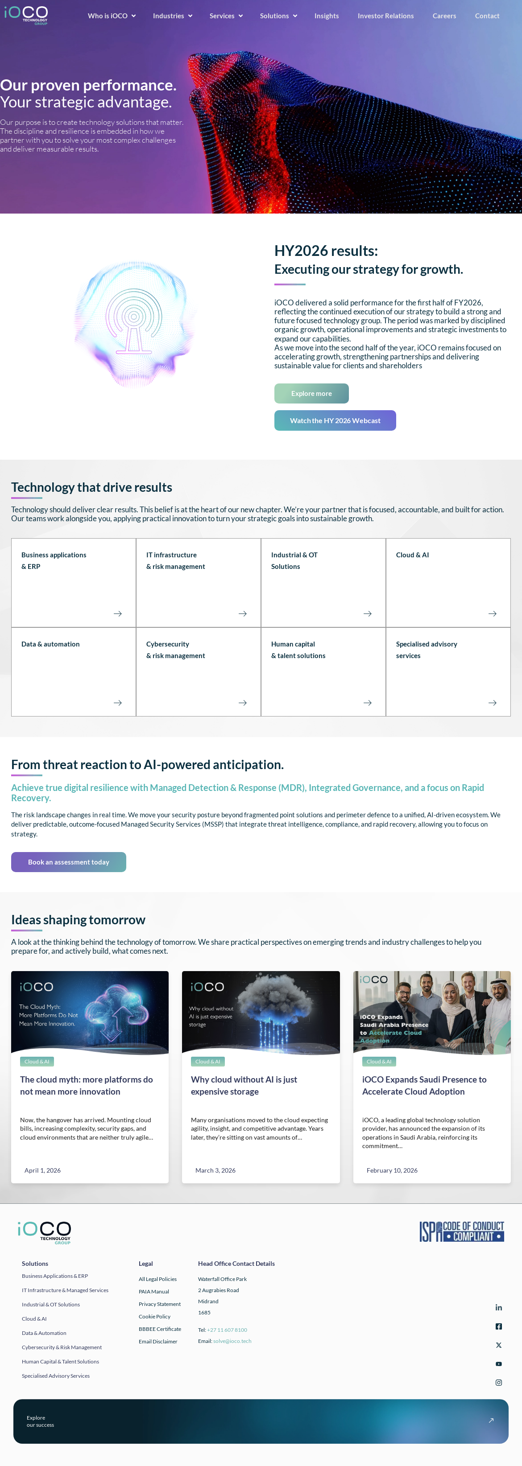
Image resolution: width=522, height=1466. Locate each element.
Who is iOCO (112, 16)
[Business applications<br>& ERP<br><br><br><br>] (117, 613)
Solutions (279, 16)
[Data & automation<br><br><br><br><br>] (117, 702)
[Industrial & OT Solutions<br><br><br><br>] (367, 613)
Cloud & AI (412, 555)
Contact (490, 16)
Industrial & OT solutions (51, 1304)
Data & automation (50, 644)
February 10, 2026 (392, 1170)
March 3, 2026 (215, 1170)
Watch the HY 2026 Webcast (335, 420)
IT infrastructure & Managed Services (65, 1290)
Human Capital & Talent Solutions (60, 1361)
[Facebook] (497, 1328)
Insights (329, 16)
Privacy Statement (160, 1304)
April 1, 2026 (43, 1170)
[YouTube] (497, 1365)
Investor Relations (388, 16)
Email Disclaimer (158, 1341)
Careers (447, 16)
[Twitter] (497, 1346)
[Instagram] (497, 1384)
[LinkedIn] (497, 1309)
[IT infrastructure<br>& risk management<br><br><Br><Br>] (242, 613)
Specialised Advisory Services (56, 1375)
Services (227, 16)
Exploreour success (40, 1421)
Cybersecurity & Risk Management (62, 1347)
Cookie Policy (154, 1316)
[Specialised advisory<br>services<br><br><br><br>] (492, 702)
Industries (173, 16)
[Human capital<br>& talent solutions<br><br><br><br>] (367, 702)
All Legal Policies (158, 1279)
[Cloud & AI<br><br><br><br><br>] (492, 613)
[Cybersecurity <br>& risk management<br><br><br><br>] (242, 702)
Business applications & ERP (55, 1275)
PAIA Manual (154, 1291)
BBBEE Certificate (160, 1329)
